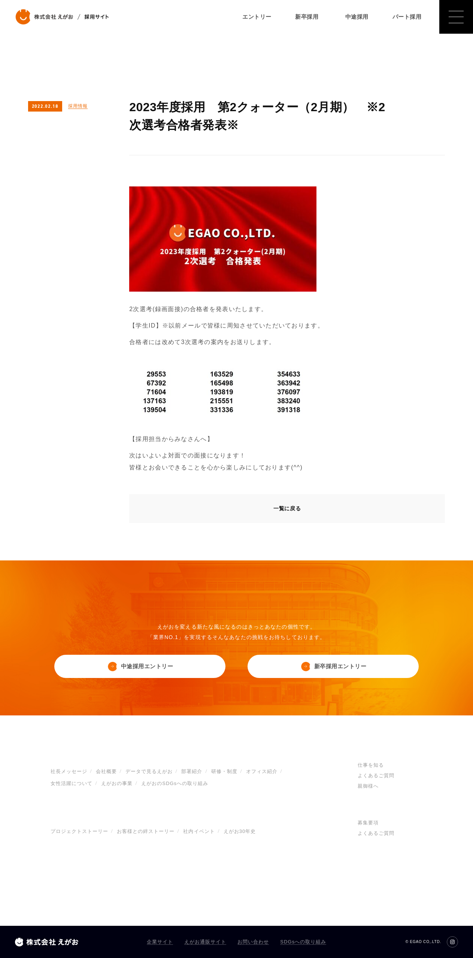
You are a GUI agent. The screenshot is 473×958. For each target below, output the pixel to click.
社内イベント (199, 831)
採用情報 (78, 106)
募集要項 (368, 822)
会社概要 (106, 771)
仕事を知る (371, 765)
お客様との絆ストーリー (146, 831)
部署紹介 (191, 771)
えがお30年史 (240, 831)
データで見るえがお (149, 771)
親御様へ (368, 786)
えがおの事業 (117, 783)
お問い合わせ (253, 942)
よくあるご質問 (376, 775)
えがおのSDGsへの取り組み (174, 783)
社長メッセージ (69, 771)
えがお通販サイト (205, 942)
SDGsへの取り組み (303, 942)
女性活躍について (72, 783)
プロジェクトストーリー (79, 831)
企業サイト (160, 942)
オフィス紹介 (262, 771)
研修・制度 (224, 771)
